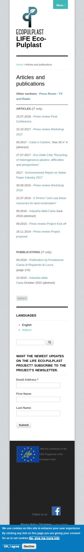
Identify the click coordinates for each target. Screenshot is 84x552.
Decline (29, 546)
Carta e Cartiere (39, 142)
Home (19, 64)
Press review (41, 185)
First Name (23, 393)
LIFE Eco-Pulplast (31, 41)
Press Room (47, 93)
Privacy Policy (29, 524)
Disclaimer (45, 524)
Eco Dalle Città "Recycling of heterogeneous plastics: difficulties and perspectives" (41, 159)
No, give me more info (44, 538)
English (27, 325)
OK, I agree (11, 546)
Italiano (22, 298)
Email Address (27, 379)
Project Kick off (56, 223)
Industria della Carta (41, 211)
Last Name (23, 407)
